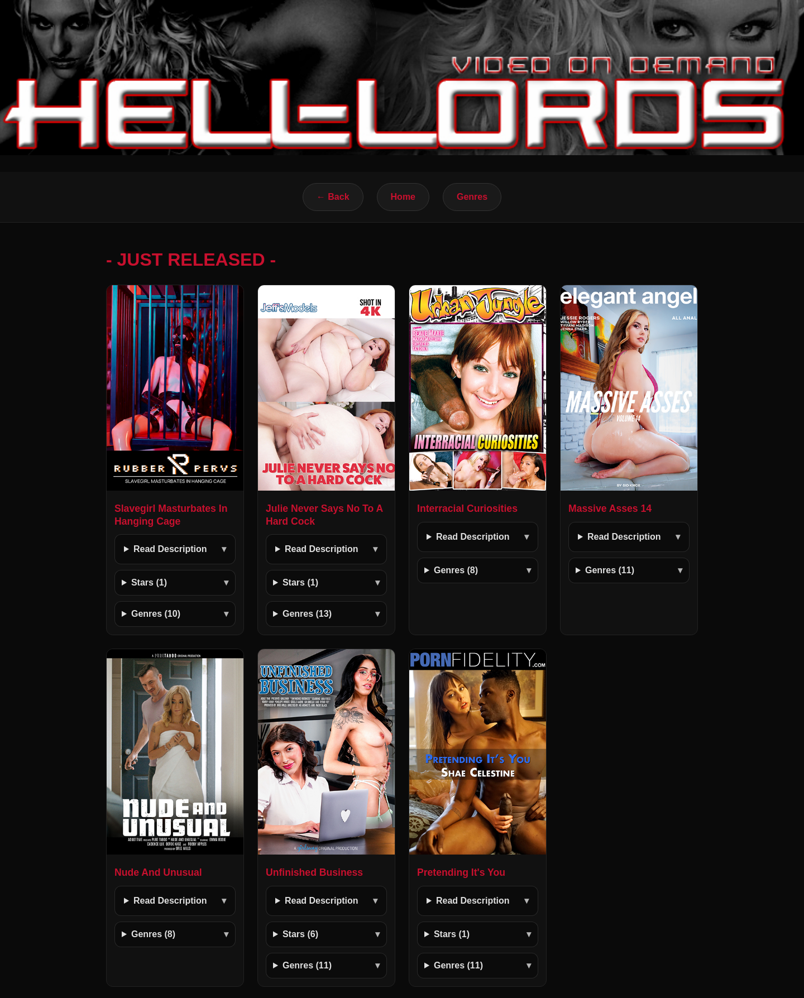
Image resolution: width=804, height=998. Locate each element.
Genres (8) (456, 570)
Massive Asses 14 (610, 508)
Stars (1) (149, 582)
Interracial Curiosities (467, 508)
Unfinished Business (314, 872)
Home (403, 196)
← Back (333, 196)
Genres (472, 196)
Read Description (170, 549)
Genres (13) (307, 613)
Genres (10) (155, 613)
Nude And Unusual (158, 872)
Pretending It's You (461, 872)
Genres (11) (609, 570)
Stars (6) (300, 934)
